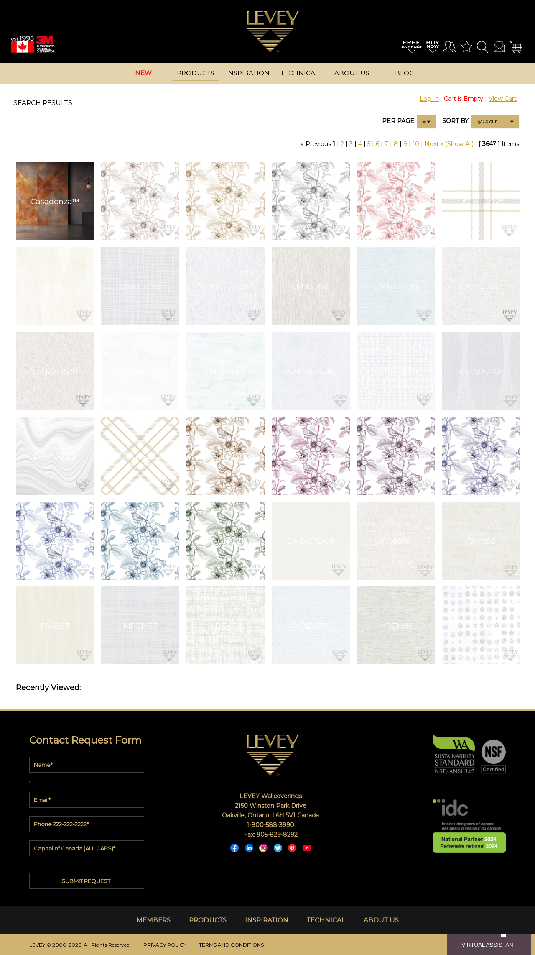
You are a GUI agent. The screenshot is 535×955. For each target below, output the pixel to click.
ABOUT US (381, 920)
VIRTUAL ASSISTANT (489, 945)
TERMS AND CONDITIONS (231, 945)
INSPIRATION (266, 920)
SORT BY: (455, 121)
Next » (434, 144)
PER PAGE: (398, 121)
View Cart (503, 98)
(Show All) (459, 144)
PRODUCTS (208, 920)
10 (416, 144)
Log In (429, 98)
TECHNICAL (326, 920)
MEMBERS (153, 920)
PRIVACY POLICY (164, 945)
